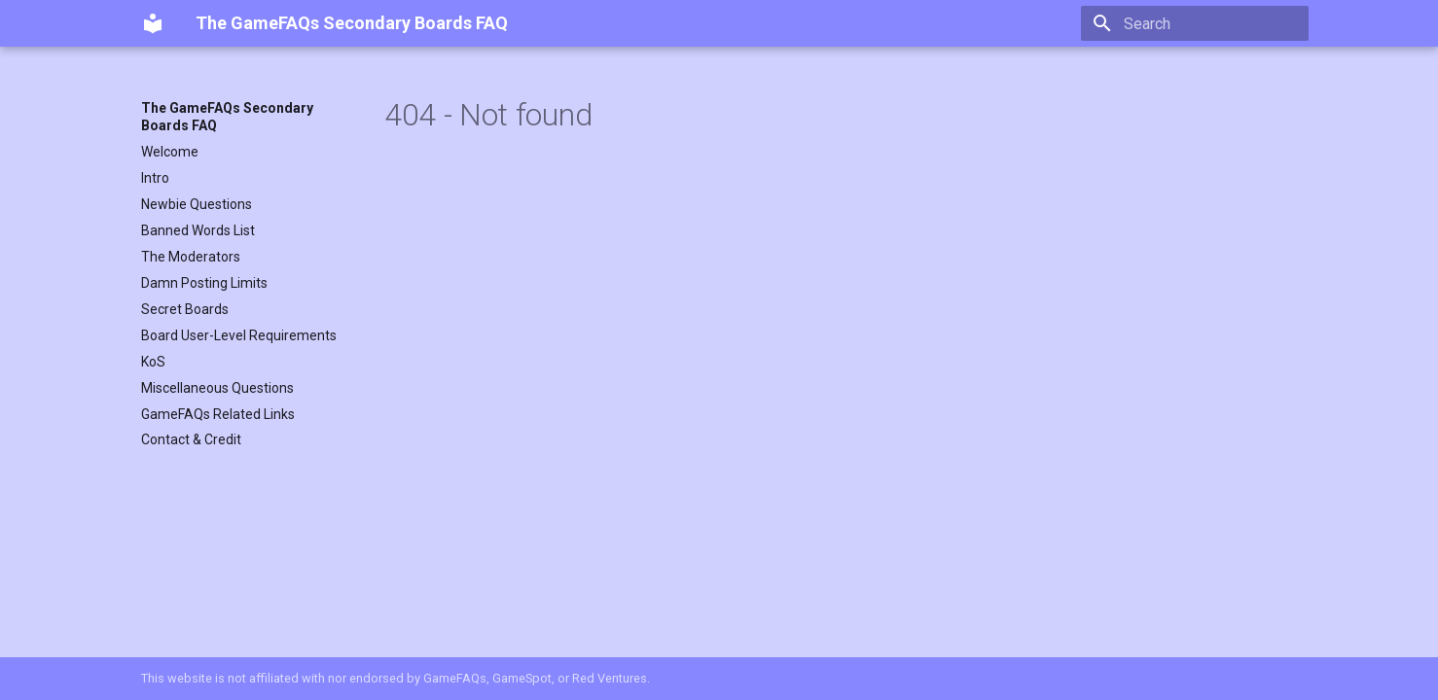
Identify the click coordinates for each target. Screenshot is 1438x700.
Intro (155, 178)
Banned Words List (198, 230)
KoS (153, 361)
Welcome (169, 151)
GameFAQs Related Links (218, 414)
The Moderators (190, 256)
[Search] (1195, 23)
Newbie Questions (196, 204)
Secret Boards (185, 309)
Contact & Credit (191, 439)
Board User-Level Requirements (239, 335)
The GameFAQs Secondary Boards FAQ (227, 116)
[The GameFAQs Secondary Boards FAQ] (152, 23)
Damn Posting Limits (204, 283)
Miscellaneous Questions (217, 388)
